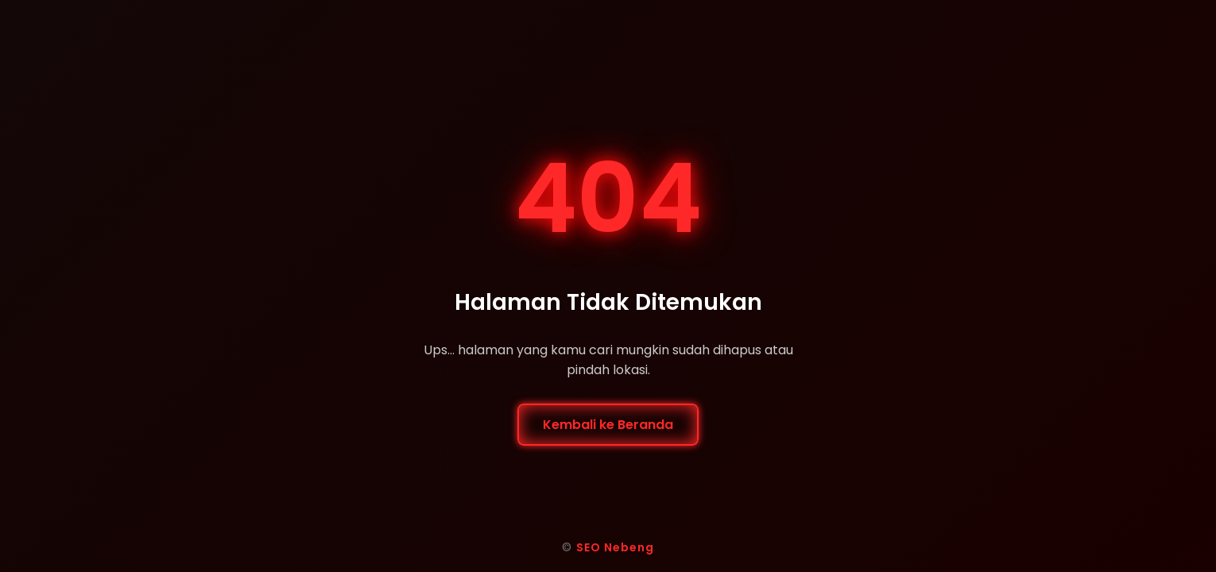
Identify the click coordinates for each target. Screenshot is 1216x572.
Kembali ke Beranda (608, 424)
